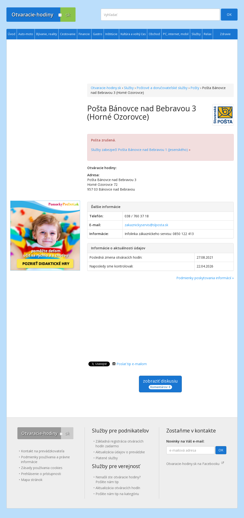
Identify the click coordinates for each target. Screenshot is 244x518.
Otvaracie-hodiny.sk (106, 87)
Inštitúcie (111, 34)
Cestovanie (68, 34)
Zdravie (225, 34)
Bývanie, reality (46, 34)
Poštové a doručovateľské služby (162, 87)
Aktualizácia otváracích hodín (118, 488)
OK (229, 14)
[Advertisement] (160, 62)
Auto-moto (25, 34)
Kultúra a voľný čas (133, 34)
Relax (207, 34)
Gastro (97, 34)
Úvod (11, 34)
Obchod (154, 34)
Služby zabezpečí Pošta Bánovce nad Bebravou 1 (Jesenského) (139, 149)
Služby (129, 87)
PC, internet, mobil (175, 34)
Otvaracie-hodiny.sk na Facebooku (195, 463)
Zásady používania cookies (41, 467)
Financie (84, 34)
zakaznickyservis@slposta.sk (146, 225)
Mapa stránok (31, 479)
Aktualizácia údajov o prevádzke (120, 452)
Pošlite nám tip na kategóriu (117, 493)
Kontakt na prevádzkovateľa (42, 451)
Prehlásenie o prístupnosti (41, 473)
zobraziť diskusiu (160, 383)
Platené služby (107, 458)
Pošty (194, 87)
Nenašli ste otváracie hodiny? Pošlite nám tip (118, 479)
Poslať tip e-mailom (132, 364)
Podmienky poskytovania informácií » (205, 278)
